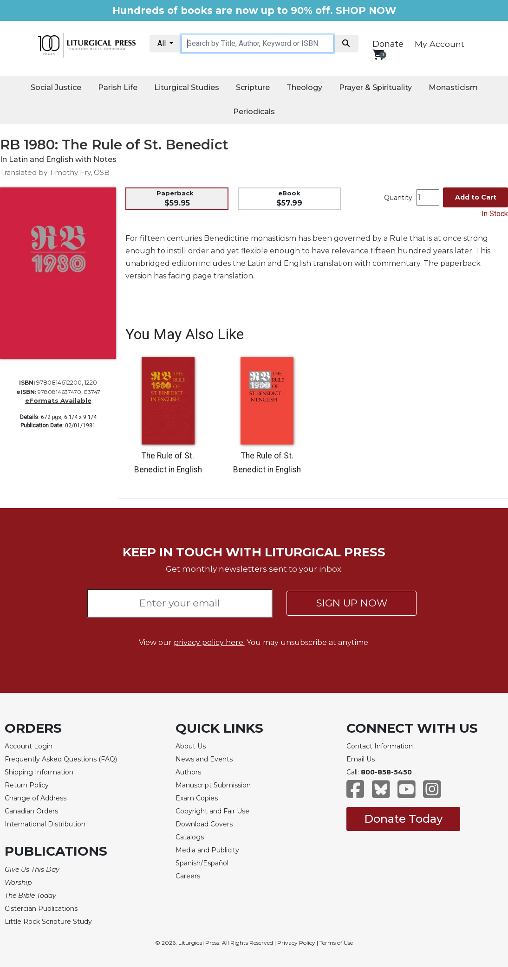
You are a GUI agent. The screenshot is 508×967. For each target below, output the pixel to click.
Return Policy (27, 785)
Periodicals (254, 111)
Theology (304, 87)
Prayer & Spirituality (375, 87)
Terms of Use (336, 942)
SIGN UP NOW (351, 603)
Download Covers (204, 824)
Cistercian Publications (41, 908)
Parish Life (117, 87)
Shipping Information (39, 772)
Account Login (28, 746)
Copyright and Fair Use (212, 811)
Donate (388, 44)
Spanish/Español (202, 863)
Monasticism (453, 87)
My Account (439, 44)
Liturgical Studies (186, 87)
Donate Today (403, 818)
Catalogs (190, 837)
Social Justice (56, 87)
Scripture (253, 87)
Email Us (360, 759)
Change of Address (35, 798)
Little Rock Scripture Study (48, 921)
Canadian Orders (31, 811)
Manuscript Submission (213, 785)
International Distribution (45, 824)
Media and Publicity (207, 850)
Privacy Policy (296, 942)
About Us (191, 746)
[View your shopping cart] (378, 54)
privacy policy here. (209, 642)
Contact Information (379, 746)
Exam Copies (197, 798)
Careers (188, 876)
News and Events (204, 759)
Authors (188, 772)
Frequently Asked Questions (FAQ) (61, 759)
